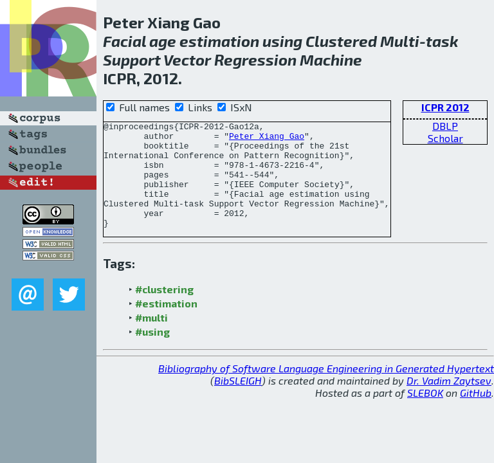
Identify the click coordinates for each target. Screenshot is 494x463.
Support (132, 59)
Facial (124, 41)
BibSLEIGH (238, 401)
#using (152, 353)
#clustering (164, 310)
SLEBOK (425, 414)
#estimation (166, 324)
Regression (255, 59)
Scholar (445, 138)
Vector (187, 59)
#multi (151, 338)
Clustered (341, 41)
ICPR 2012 (445, 107)
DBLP (445, 126)
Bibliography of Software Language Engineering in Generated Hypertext (326, 389)
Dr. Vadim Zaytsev (449, 401)
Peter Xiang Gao (266, 139)
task (442, 41)
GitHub (475, 414)
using (282, 41)
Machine (331, 59)
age (162, 41)
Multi (399, 41)
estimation (219, 41)
